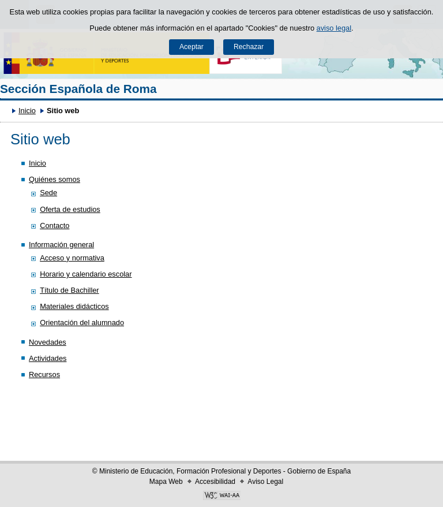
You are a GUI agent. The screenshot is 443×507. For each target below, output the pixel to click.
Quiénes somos (54, 179)
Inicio (27, 110)
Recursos (44, 374)
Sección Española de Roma (78, 88)
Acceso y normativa (72, 258)
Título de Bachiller (69, 290)
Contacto (54, 225)
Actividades (47, 358)
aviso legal (334, 28)
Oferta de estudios (70, 209)
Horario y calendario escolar (86, 274)
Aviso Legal (265, 482)
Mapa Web (166, 482)
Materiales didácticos (74, 306)
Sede (48, 192)
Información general (61, 244)
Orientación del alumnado (82, 322)
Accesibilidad (215, 482)
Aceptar (191, 47)
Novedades (47, 342)
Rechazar (249, 47)
